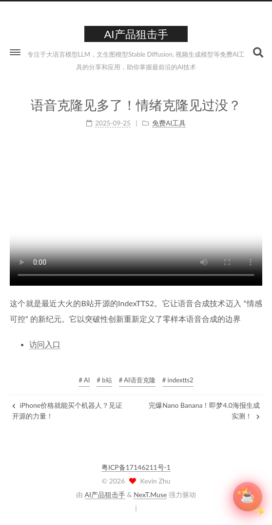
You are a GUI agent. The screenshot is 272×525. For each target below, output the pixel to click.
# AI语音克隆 (137, 380)
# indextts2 (178, 380)
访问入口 (44, 343)
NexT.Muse (150, 494)
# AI (84, 380)
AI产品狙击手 (105, 494)
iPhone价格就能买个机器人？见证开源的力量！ (67, 410)
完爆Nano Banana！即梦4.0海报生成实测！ (204, 410)
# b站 (104, 380)
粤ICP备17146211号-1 (136, 467)
